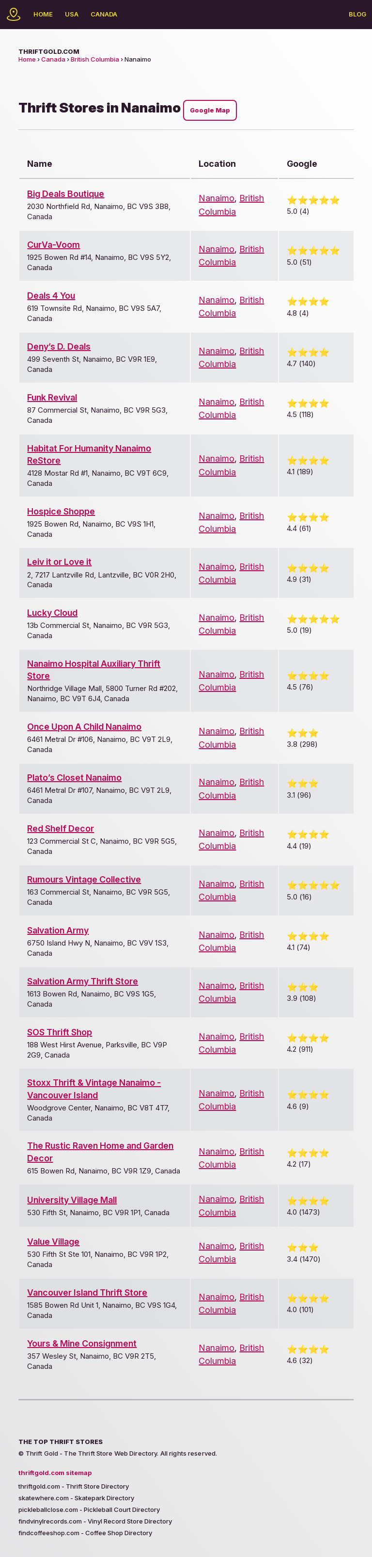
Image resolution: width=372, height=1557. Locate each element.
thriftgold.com (48, 51)
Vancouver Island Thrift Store (87, 1292)
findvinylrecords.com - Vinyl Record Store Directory (95, 1521)
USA (71, 14)
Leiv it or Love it (59, 562)
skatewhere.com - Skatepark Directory (76, 1498)
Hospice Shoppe (61, 511)
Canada (104, 14)
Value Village (53, 1241)
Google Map (210, 110)
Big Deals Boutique (65, 194)
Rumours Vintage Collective (84, 879)
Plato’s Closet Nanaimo (74, 777)
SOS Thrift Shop (59, 1032)
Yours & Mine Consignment (82, 1343)
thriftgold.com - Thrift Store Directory (73, 1486)
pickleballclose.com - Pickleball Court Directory (89, 1509)
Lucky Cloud (52, 613)
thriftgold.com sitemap (55, 1473)
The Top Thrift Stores (60, 1441)
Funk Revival (52, 397)
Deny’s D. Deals (59, 346)
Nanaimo (216, 198)
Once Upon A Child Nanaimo (84, 727)
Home (43, 14)
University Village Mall (72, 1200)
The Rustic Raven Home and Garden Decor (100, 1151)
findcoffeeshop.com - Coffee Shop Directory (85, 1533)
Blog (357, 14)
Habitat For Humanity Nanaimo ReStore (89, 454)
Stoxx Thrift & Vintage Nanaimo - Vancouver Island (94, 1088)
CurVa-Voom (53, 245)
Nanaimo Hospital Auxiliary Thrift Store (93, 669)
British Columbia (95, 59)
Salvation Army (58, 930)
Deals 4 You (51, 295)
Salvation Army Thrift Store (82, 981)
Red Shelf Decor (60, 828)
